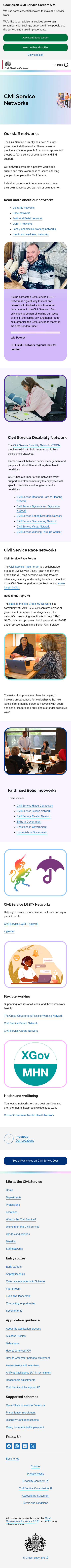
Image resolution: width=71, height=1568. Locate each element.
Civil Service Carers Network (21, 1030)
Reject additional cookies (35, 47)
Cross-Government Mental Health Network (29, 1115)
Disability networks (24, 207)
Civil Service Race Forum (24, 566)
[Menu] (56, 65)
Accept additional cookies (35, 37)
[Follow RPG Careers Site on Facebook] (9, 1446)
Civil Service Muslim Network (34, 816)
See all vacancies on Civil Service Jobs (35, 1160)
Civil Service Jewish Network (34, 811)
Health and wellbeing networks (31, 234)
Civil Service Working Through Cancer (39, 531)
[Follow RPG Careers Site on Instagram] (17, 1446)
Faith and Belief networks (27, 218)
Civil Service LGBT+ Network (21, 923)
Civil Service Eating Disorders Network (39, 516)
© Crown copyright (34, 1557)
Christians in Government (32, 827)
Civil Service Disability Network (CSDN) (36, 445)
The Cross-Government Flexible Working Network (33, 1015)
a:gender (9, 931)
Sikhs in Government (29, 821)
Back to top (12, 1458)
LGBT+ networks (23, 223)
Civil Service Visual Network (33, 526)
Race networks (21, 213)
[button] (66, 65)
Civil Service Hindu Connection (35, 805)
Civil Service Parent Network (21, 1023)
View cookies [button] (35, 55)
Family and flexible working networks (34, 229)
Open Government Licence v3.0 (28, 1520)
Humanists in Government (32, 832)
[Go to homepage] (15, 65)
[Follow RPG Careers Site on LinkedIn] (25, 1446)
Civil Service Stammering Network (37, 521)
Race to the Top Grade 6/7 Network (30, 603)
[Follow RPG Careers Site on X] (33, 1446)
